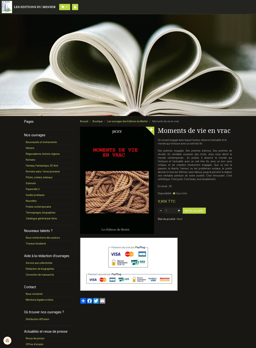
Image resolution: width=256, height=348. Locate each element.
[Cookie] (8, 341)
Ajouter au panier (194, 210)
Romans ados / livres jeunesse (43, 171)
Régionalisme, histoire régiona (43, 153)
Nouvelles (31, 200)
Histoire (30, 148)
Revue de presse (35, 338)
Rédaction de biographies (40, 268)
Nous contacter (34, 293)
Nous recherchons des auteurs (43, 237)
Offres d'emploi (34, 344)
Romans (30, 159)
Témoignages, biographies (40, 212)
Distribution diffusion (37, 319)
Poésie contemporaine (38, 206)
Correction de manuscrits (40, 274)
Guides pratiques (35, 195)
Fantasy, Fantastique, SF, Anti (42, 165)
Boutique (98, 121)
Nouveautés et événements (41, 142)
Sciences (31, 183)
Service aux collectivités (39, 263)
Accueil (84, 121)
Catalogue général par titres (41, 218)
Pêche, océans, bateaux (39, 177)
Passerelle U (33, 189)
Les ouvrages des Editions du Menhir (127, 121)
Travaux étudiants (36, 243)
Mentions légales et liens (39, 299)
